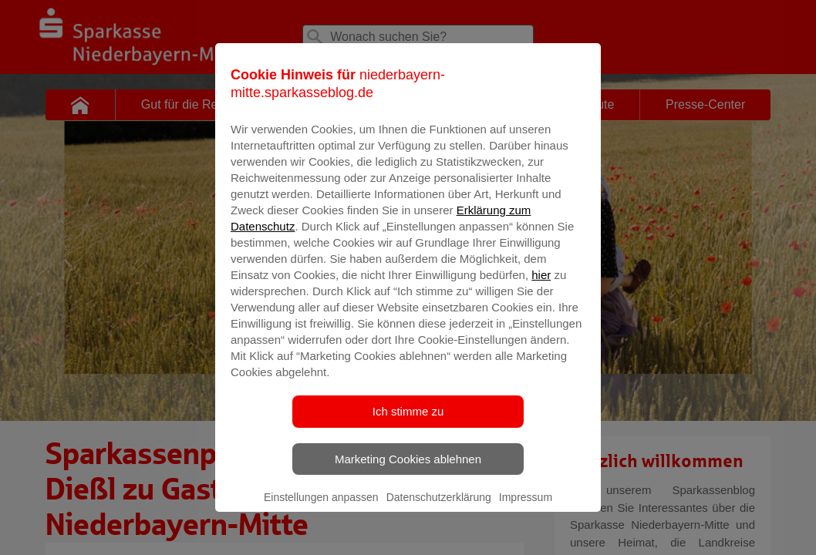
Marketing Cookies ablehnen (408, 479)
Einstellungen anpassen (321, 517)
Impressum (525, 517)
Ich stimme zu (408, 431)
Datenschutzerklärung (438, 517)
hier (541, 294)
